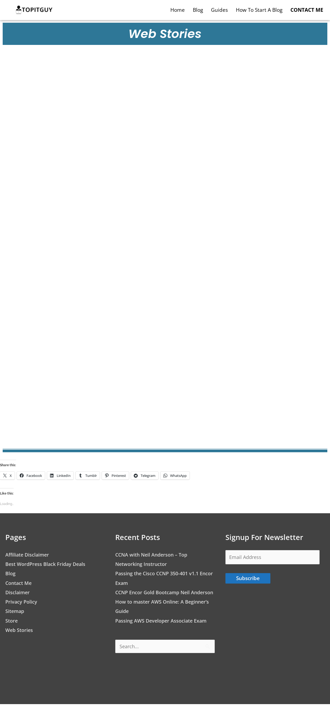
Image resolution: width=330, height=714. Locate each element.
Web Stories (19, 630)
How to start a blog (259, 9)
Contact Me (19, 583)
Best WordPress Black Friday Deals (47, 564)
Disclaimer (18, 592)
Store (11, 620)
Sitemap (15, 611)
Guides (219, 9)
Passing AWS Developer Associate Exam (163, 630)
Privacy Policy (21, 601)
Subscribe (248, 579)
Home (177, 9)
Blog (198, 9)
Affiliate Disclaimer (28, 554)
